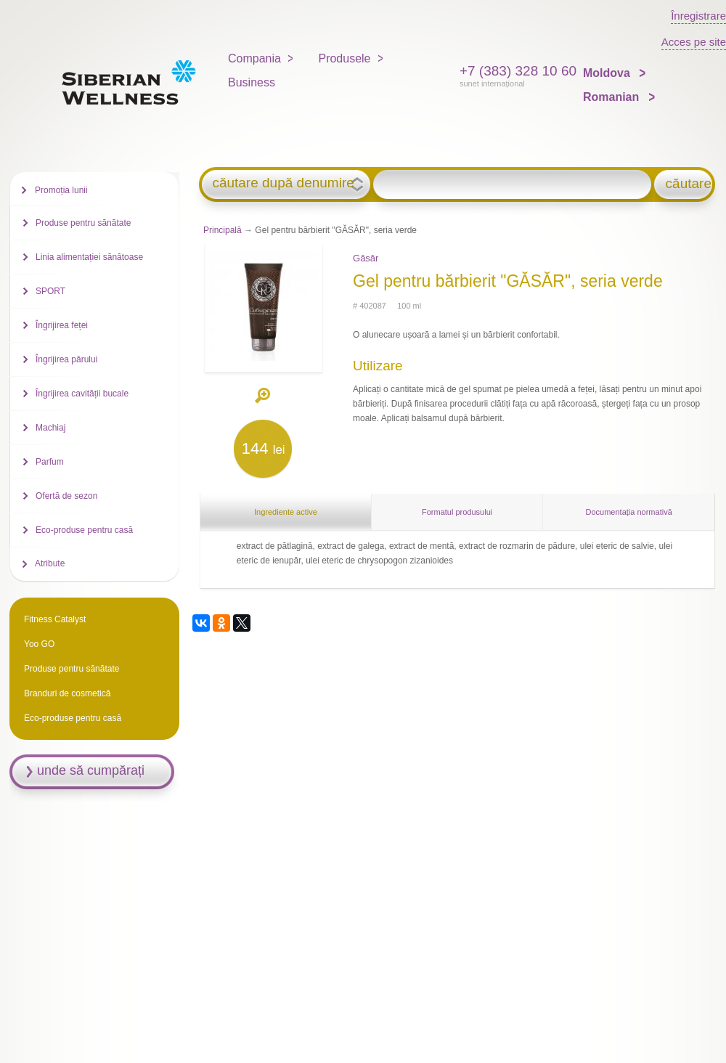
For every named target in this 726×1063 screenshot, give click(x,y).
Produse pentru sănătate (83, 223)
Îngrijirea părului (66, 359)
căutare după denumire (283, 183)
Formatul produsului (457, 512)
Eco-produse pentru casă (84, 530)
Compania (254, 58)
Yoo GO (39, 644)
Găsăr (365, 258)
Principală (222, 230)
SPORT (50, 291)
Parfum (50, 462)
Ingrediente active (285, 512)
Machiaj (50, 428)
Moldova (608, 73)
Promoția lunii (61, 190)
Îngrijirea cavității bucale (82, 393)
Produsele (344, 58)
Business (251, 82)
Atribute (50, 563)
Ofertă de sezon (66, 496)
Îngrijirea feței (62, 325)
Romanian (613, 97)
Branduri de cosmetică (67, 693)
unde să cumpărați (90, 770)
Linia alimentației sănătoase (89, 257)
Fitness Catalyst (55, 619)
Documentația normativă (629, 512)
